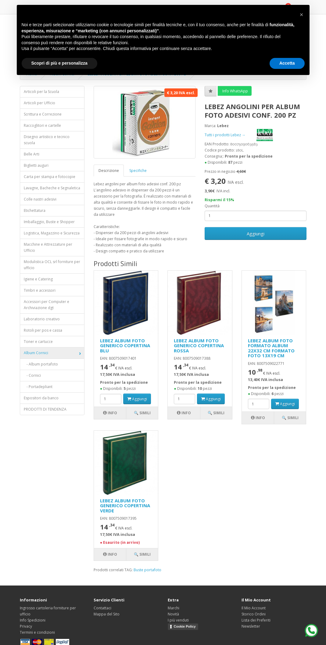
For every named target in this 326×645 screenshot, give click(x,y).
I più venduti (178, 620)
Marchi (173, 608)
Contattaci (102, 608)
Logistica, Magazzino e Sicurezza (52, 233)
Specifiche (138, 170)
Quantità (212, 205)
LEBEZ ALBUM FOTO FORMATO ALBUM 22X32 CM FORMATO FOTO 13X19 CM (271, 348)
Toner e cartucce (38, 341)
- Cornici (32, 375)
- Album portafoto (41, 364)
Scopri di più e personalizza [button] (59, 63)
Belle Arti (31, 154)
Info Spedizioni (32, 620)
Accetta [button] (287, 63)
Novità (173, 614)
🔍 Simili (142, 412)
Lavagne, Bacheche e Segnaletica (52, 188)
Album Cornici (36, 352)
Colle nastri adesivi (40, 199)
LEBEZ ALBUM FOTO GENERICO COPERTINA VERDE (125, 505)
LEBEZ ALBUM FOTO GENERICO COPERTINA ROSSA (199, 345)
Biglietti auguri (36, 165)
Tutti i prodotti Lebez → (244, 134)
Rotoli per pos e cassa (43, 330)
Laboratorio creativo (42, 319)
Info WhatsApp (234, 91)
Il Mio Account (254, 608)
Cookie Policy (185, 626)
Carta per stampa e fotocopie (49, 176)
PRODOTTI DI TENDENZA (45, 409)
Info (110, 412)
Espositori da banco (41, 398)
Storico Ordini (254, 614)
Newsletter (251, 626)
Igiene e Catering (38, 279)
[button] (301, 15)
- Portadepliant (38, 386)
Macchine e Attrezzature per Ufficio (48, 247)
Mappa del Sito (107, 614)
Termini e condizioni (37, 632)
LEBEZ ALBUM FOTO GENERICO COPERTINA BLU (125, 345)
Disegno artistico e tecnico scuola (47, 139)
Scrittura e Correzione (43, 114)
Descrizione (109, 170)
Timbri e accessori (40, 290)
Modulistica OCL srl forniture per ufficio (52, 264)
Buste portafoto (147, 569)
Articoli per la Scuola (41, 91)
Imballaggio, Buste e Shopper (49, 221)
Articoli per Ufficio (39, 102)
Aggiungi (255, 233)
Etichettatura (34, 210)
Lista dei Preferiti (256, 620)
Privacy (26, 626)
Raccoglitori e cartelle (42, 125)
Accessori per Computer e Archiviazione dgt (46, 304)
